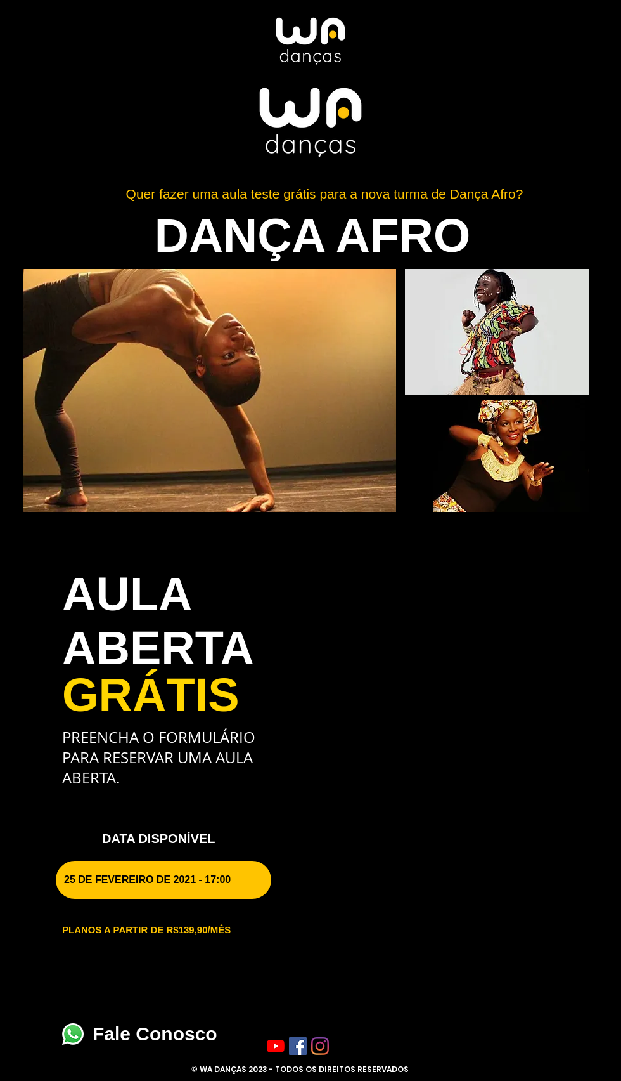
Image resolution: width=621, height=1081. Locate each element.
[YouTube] (276, 1046)
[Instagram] (320, 1046)
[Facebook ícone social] (298, 1046)
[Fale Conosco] (73, 1034)
